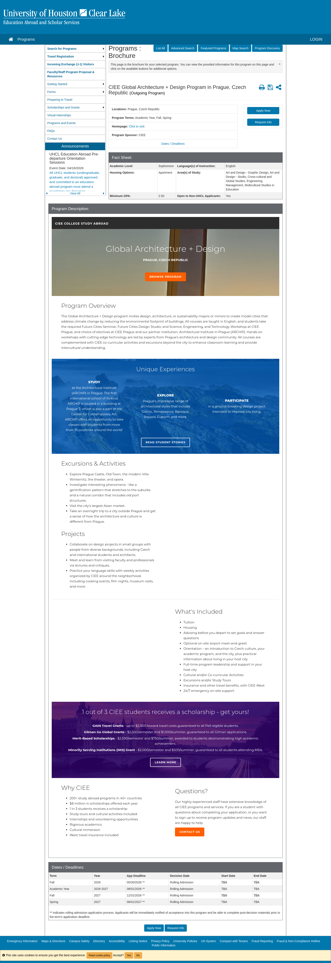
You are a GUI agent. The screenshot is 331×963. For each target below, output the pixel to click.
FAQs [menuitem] (51, 131)
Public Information (163, 945)
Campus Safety (79, 941)
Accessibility (117, 941)
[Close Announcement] (280, 64)
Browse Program (165, 276)
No (138, 955)
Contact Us (189, 831)
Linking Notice (138, 941)
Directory (99, 941)
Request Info (263, 122)
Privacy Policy (160, 941)
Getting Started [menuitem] (57, 84)
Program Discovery (267, 48)
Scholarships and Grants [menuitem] (63, 107)
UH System (208, 941)
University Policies (185, 941)
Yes (129, 955)
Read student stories (165, 442)
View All (75, 193)
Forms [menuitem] (51, 92)
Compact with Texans (234, 941)
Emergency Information (22, 941)
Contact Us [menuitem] (54, 138)
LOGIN (316, 39)
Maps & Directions (53, 941)
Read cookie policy (99, 955)
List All (160, 48)
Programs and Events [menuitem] (61, 123)
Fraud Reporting (262, 941)
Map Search (240, 48)
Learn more (165, 762)
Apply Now (263, 110)
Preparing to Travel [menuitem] (59, 99)
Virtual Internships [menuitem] (59, 115)
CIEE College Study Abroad (82, 223)
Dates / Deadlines (173, 143)
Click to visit (136, 126)
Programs (26, 39)
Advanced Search (183, 48)
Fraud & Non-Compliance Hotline (298, 941)
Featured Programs (213, 48)
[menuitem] (75, 48)
